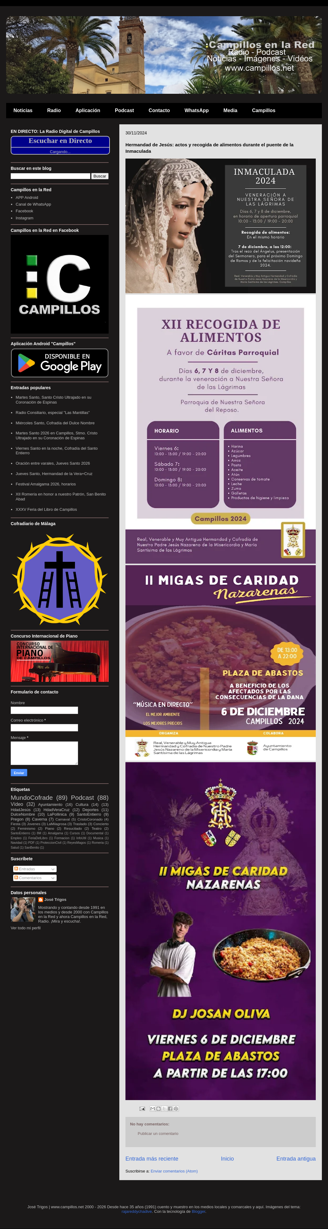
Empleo (16, 838)
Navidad (16, 842)
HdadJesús (21, 809)
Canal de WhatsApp (33, 204)
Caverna (39, 819)
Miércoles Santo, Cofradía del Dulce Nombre (55, 423)
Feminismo (26, 828)
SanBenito (31, 847)
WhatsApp (196, 110)
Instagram (24, 218)
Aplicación (88, 110)
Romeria (98, 842)
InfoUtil (81, 838)
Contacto (159, 110)
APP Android (27, 197)
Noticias (22, 110)
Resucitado (73, 828)
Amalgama (55, 833)
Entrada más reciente (151, 1159)
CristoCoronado (89, 819)
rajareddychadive (137, 1211)
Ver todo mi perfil (26, 928)
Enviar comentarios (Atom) (174, 1171)
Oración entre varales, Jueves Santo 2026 (53, 463)
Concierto (101, 824)
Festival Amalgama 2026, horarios (46, 484)
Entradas (24, 869)
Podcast (124, 110)
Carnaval (62, 819)
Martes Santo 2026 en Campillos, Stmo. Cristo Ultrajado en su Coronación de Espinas (56, 435)
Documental (94, 833)
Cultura (82, 804)
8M (39, 833)
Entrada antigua (296, 1159)
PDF (31, 842)
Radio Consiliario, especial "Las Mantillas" (53, 412)
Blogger (198, 1211)
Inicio (227, 1159)
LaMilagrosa (56, 824)
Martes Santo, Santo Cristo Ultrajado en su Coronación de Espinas (53, 399)
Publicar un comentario (158, 1133)
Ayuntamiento (50, 804)
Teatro (96, 828)
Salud (15, 847)
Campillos (263, 110)
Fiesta (15, 824)
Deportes (91, 809)
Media (230, 110)
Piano (49, 828)
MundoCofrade (32, 797)
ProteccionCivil (51, 842)
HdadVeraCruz (56, 809)
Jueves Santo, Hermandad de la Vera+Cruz (54, 473)
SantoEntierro (89, 814)
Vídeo (17, 804)
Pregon (17, 819)
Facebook (24, 211)
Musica (98, 838)
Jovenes (33, 824)
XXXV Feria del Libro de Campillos (46, 509)
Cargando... (60, 151)
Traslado (80, 824)
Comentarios (28, 878)
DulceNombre (23, 814)
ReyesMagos (76, 842)
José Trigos (55, 899)
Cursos (75, 833)
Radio (54, 110)
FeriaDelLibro (37, 838)
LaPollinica (57, 814)
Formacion (61, 838)
